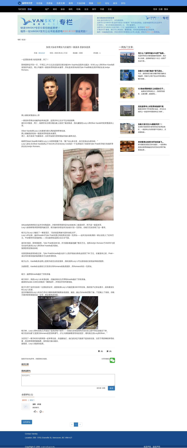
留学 (94, 9)
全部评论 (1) (27, 395)
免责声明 (147, 447)
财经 (55, 9)
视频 (91, 3)
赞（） (101, 351)
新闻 (71, 3)
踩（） (109, 351)
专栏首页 (22, 9)
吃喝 (78, 9)
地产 (47, 9)
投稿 (30, 9)
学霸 (102, 9)
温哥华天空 (25, 3)
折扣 (123, 3)
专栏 (99, 3)
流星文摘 (60, 3)
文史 (110, 9)
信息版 (39, 3)
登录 (155, 9)
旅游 (63, 9)
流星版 (49, 3)
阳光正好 (42, 53)
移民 (71, 9)
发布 (111, 388)
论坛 (107, 3)
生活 (86, 9)
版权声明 (156, 447)
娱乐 (115, 3)
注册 (161, 9)
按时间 (24, 400)
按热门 (32, 400)
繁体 (166, 9)
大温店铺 (81, 3)
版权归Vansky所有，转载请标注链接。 (37, 57)
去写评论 (26, 422)
